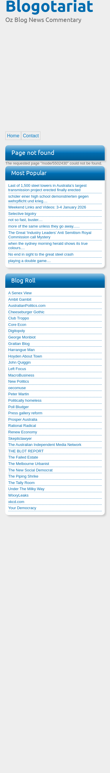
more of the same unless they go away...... (43, 226)
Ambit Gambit (19, 299)
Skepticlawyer (20, 438)
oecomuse (17, 388)
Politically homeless (24, 400)
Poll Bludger (18, 407)
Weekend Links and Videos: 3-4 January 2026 (47, 207)
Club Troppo (18, 318)
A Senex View (20, 293)
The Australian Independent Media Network (44, 444)
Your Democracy (22, 508)
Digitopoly (16, 331)
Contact (31, 135)
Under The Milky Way (26, 489)
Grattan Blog (19, 343)
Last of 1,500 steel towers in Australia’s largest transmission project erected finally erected (47, 187)
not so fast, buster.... (25, 220)
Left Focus (17, 369)
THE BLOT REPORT (26, 451)
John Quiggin (19, 362)
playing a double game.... (29, 261)
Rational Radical (22, 425)
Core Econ (17, 324)
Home (13, 135)
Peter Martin (18, 394)
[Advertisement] (55, 75)
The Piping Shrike (23, 476)
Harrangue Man (21, 350)
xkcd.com (16, 502)
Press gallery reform (25, 413)
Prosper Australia (22, 419)
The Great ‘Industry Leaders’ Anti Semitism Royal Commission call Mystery (49, 235)
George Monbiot (21, 337)
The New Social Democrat (30, 470)
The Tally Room (21, 482)
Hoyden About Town (25, 356)
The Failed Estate (23, 457)
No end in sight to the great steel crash (41, 254)
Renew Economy (22, 432)
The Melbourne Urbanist (28, 463)
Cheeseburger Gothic (26, 312)
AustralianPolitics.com (26, 305)
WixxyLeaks (18, 495)
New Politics (18, 381)
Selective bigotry (22, 213)
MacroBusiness (21, 375)
